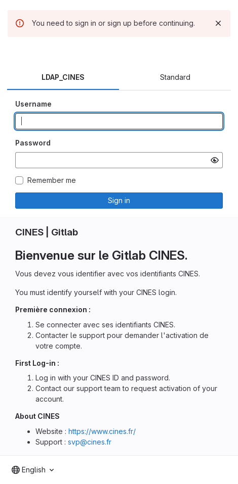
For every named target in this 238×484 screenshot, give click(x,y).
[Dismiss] (218, 23)
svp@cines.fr (89, 442)
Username (33, 104)
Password (33, 142)
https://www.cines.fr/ (102, 431)
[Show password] (215, 160)
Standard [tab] (175, 77)
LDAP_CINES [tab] (63, 77)
